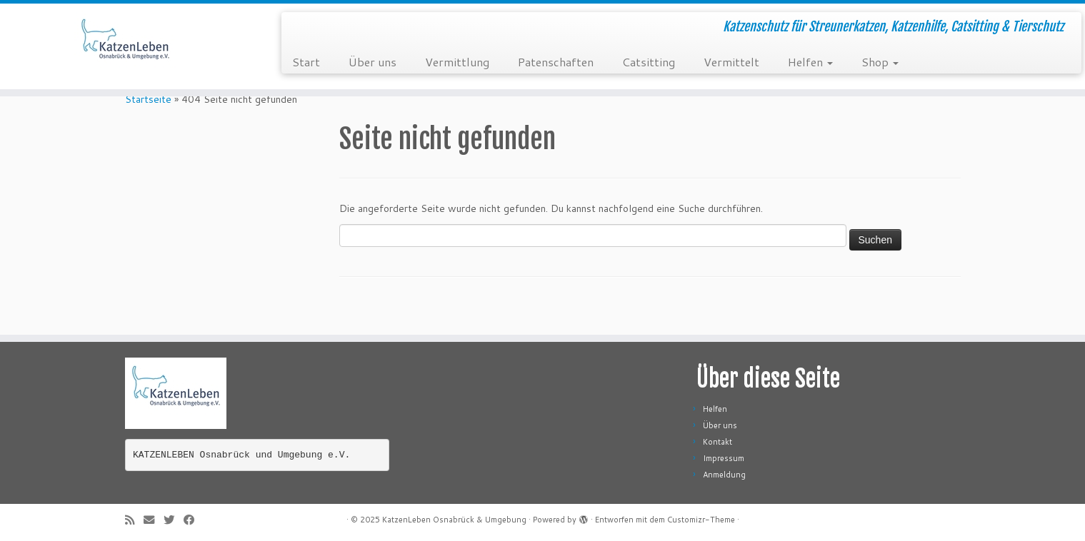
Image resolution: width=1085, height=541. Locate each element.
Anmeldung (724, 474)
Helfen (810, 62)
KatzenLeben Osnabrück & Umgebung (454, 519)
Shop (880, 62)
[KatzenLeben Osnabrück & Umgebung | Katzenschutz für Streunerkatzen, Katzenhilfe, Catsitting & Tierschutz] (125, 46)
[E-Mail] (154, 519)
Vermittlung (457, 62)
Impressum (723, 458)
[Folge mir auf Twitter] (174, 519)
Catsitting (648, 62)
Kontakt (717, 442)
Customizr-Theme (701, 519)
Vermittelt (731, 62)
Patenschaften (556, 62)
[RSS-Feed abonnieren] (134, 519)
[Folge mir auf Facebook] (194, 519)
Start (306, 62)
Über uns (372, 62)
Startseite (148, 99)
